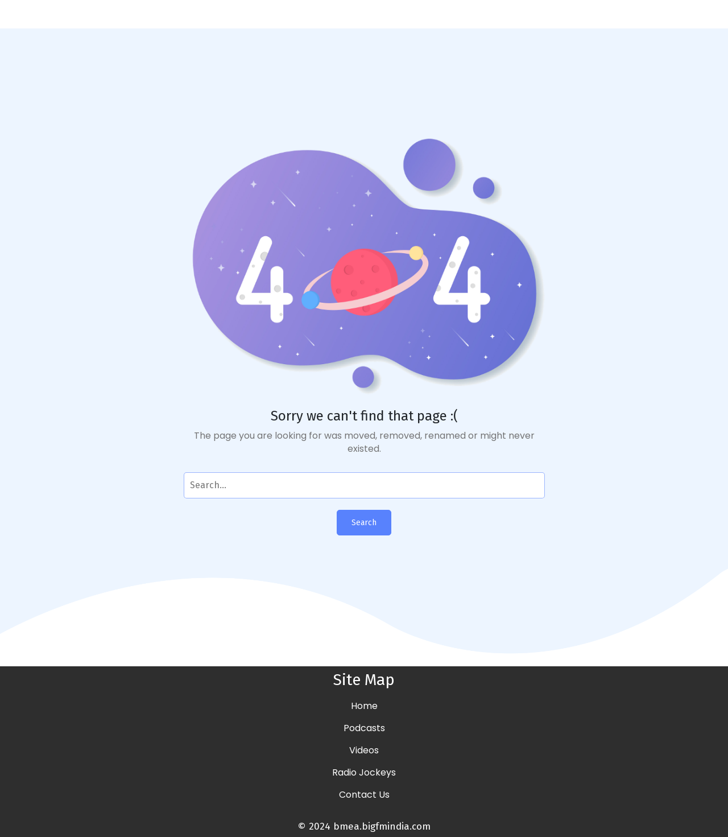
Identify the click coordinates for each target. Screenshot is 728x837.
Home (364, 705)
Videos (364, 750)
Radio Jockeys (364, 772)
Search (364, 522)
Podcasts (364, 728)
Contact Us (364, 794)
